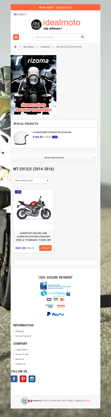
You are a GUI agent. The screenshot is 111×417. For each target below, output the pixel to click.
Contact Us (20, 364)
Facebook (14, 379)
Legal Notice (21, 349)
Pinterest (23, 379)
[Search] (59, 37)
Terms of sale (22, 354)
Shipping (19, 331)
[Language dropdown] (20, 14)
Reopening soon (64, 7)
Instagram (32, 379)
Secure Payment (23, 336)
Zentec (87, 401)
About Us (19, 359)
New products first (24, 180)
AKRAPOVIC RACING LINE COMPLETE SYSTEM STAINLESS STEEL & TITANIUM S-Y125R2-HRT (33, 236)
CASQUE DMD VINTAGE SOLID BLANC (52, 132)
